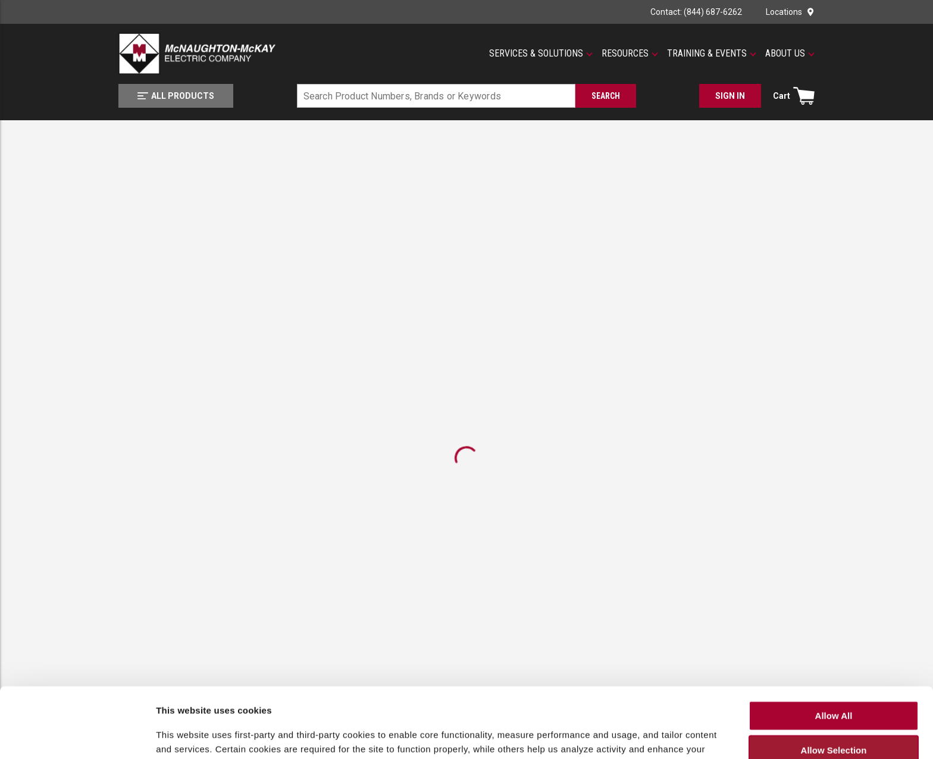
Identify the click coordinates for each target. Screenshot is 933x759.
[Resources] (630, 53)
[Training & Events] (711, 53)
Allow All (834, 646)
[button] (541, 53)
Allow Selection (834, 681)
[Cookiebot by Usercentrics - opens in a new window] (77, 740)
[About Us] (790, 53)
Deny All (833, 715)
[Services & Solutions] (541, 53)
